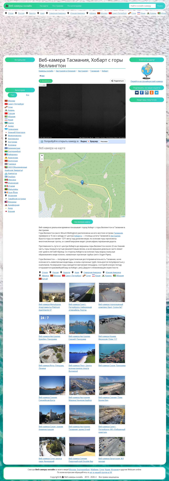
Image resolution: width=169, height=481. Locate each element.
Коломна (12, 145)
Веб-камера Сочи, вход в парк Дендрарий (50, 460)
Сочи (133, 13)
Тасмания (118, 233)
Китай (45, 278)
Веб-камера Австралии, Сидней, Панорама (79, 337)
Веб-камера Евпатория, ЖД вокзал (111, 460)
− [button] (42, 159)
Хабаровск (13, 154)
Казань (153, 13)
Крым (143, 13)
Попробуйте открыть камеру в (71, 141)
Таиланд (12, 164)
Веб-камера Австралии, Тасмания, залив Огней (79, 428)
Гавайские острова (17, 198)
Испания (115, 469)
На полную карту (82, 221)
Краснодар (13, 157)
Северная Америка (57, 13)
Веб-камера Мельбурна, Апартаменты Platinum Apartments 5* (50, 307)
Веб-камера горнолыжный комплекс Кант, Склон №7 (110, 305)
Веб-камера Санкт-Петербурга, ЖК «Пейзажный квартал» (111, 429)
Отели (10, 13)
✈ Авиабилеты (46, 81)
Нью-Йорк (13, 192)
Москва (104, 13)
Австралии (115, 236)
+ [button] (42, 156)
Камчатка (12, 173)
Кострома (12, 142)
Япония (11, 211)
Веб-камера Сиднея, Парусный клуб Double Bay (81, 460)
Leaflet (123, 216)
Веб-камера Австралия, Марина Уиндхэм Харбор (80, 399)
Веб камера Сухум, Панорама (111, 365)
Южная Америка (77, 13)
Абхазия (164, 13)
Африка (92, 13)
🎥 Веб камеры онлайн (18, 5)
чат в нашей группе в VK (100, 472)
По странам (57, 6)
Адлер (11, 126)
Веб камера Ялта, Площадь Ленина (51, 367)
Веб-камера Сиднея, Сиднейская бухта (48, 399)
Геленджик (13, 129)
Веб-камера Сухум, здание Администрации (51, 428)
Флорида (12, 202)
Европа (32, 13)
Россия (21, 13)
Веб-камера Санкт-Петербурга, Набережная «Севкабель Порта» (80, 307)
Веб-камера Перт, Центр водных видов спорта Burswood (80, 368)
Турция (11, 113)
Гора (42, 76)
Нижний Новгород (16, 132)
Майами (94, 469)
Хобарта (78, 236)
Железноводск (14, 135)
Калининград (14, 148)
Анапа (11, 123)
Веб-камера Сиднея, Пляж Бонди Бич (110, 399)
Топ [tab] (12, 95)
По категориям (74, 6)
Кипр (10, 208)
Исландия (12, 195)
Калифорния (13, 205)
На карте (44, 6)
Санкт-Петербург (119, 13)
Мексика (12, 179)
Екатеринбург (14, 151)
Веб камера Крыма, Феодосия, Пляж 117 (107, 337)
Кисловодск (13, 138)
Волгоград (13, 161)
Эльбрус (11, 176)
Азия (42, 13)
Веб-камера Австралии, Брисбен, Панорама (49, 337)
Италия (11, 186)
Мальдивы (13, 189)
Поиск (160, 6)
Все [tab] (27, 95)
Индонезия (13, 183)
